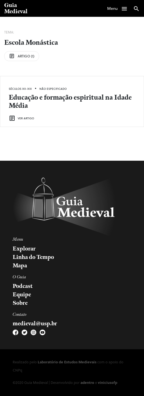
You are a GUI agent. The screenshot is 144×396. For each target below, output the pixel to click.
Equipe (22, 294)
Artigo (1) (21, 56)
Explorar (24, 248)
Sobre (20, 303)
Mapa (20, 265)
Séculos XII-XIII (20, 89)
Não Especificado (53, 89)
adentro (87, 382)
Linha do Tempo (33, 257)
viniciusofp (107, 382)
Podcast (23, 286)
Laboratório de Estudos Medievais (67, 361)
